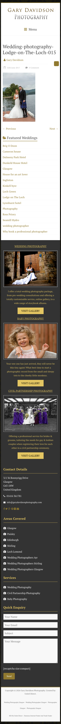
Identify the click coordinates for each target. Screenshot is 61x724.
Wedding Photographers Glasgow (23, 569)
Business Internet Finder (32, 716)
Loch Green (9, 191)
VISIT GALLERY (30, 311)
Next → (54, 128)
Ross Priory (9, 214)
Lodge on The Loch (14, 197)
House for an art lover (15, 174)
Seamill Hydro (11, 220)
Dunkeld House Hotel (15, 163)
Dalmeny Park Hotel (14, 157)
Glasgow (8, 168)
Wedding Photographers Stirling (22, 563)
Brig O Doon (10, 146)
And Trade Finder (46, 716)
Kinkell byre (10, 186)
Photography (10, 208)
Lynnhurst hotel (12, 203)
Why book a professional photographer (25, 231)
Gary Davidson (15, 60)
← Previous (9, 128)
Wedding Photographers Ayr (20, 557)
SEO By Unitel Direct (16, 716)
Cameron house (12, 151)
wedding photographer (16, 226)
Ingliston (8, 180)
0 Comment (32, 67)
